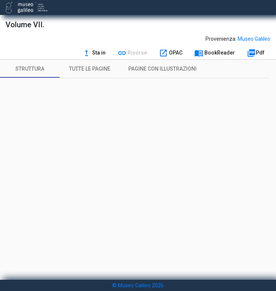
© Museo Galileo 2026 (138, 285)
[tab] (30, 69)
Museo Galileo (254, 39)
